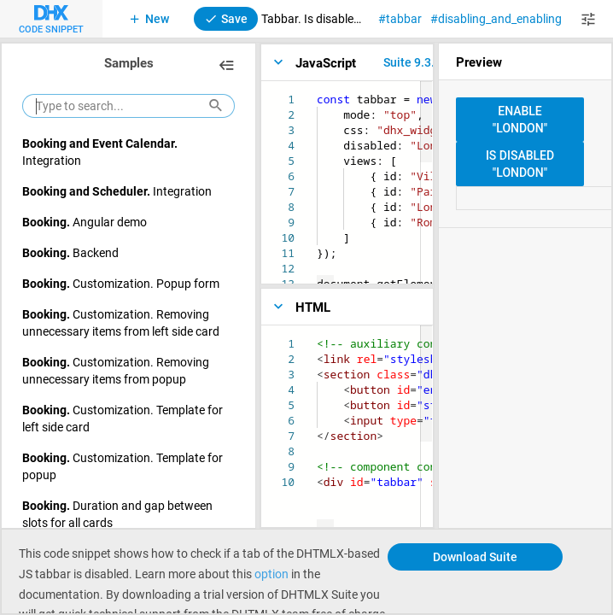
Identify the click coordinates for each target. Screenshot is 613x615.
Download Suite (475, 556)
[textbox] (317, 91)
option (271, 573)
